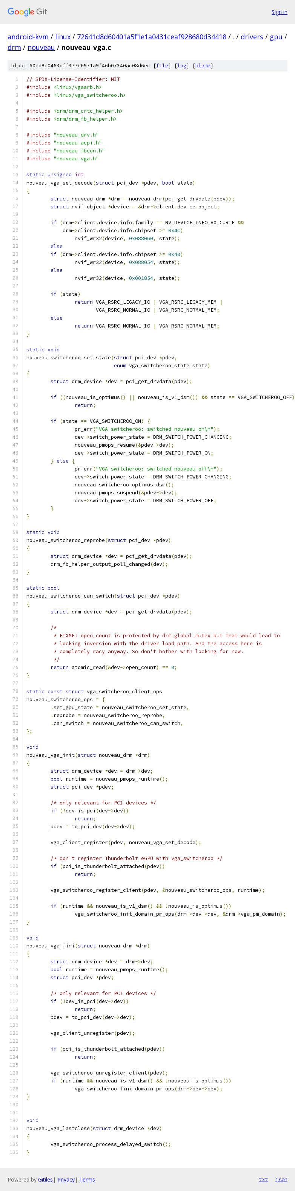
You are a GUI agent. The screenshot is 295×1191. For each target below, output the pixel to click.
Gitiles (45, 1179)
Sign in (279, 12)
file (162, 65)
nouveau (41, 47)
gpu (276, 36)
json (281, 1179)
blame (202, 65)
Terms (87, 1179)
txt (263, 1179)
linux (63, 36)
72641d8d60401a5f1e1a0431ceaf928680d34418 (151, 36)
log (181, 65)
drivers (252, 36)
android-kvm (28, 36)
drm (14, 47)
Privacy (66, 1179)
